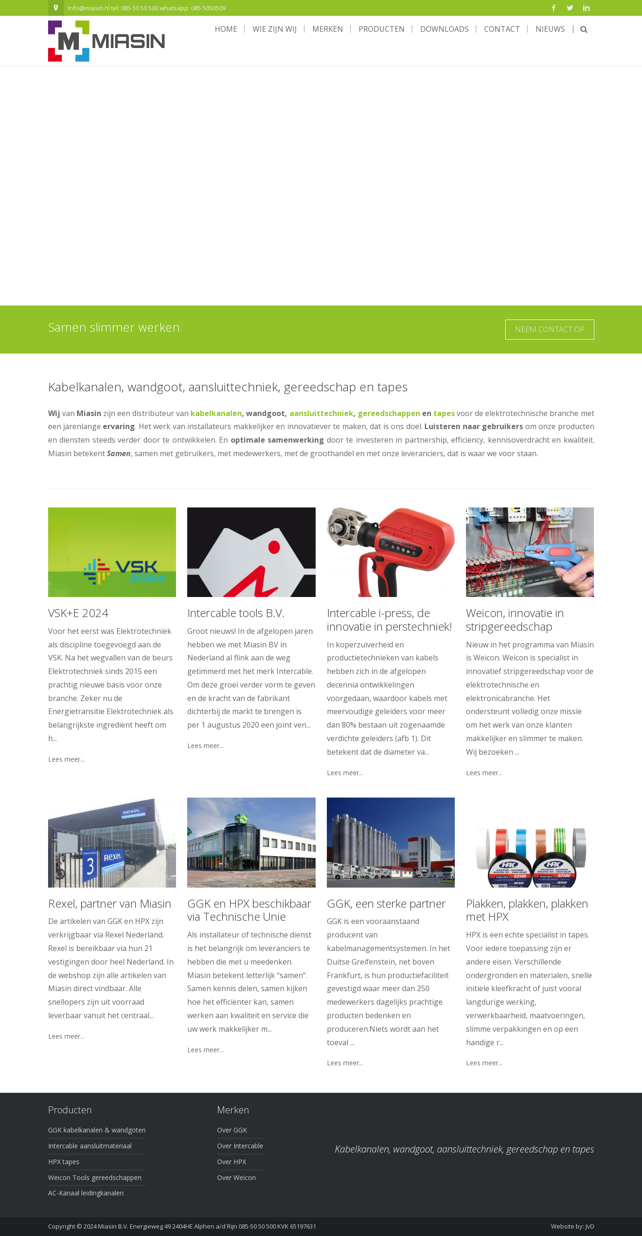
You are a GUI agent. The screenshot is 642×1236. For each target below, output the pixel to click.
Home (226, 29)
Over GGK (232, 1129)
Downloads (444, 29)
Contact (502, 29)
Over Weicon (236, 1177)
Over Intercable (240, 1145)
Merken (327, 29)
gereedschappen (389, 413)
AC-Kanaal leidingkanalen (86, 1192)
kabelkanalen (216, 413)
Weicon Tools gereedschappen (94, 1177)
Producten (382, 29)
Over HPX (231, 1161)
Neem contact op (550, 329)
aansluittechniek (321, 413)
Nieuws (550, 29)
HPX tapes (63, 1161)
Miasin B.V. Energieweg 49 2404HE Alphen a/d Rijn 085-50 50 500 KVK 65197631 (207, 1226)
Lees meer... (66, 759)
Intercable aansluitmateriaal (90, 1145)
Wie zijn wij (275, 29)
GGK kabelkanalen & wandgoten (97, 1129)
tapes (444, 413)
